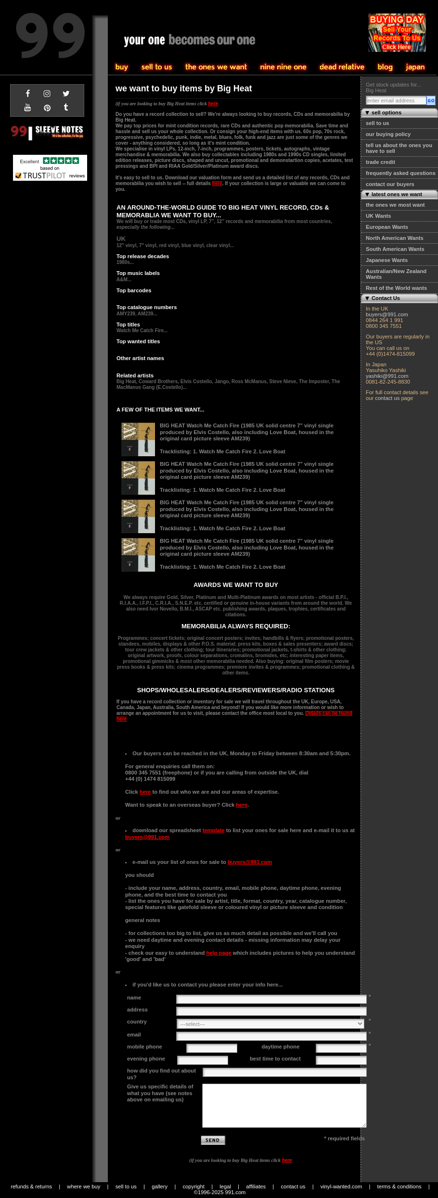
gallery (159, 1186)
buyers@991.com (387, 314)
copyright (194, 1186)
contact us (387, 398)
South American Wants (395, 249)
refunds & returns (31, 1186)
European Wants (387, 227)
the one (283, 67)
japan (415, 67)
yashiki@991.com (387, 376)
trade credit (380, 162)
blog (385, 67)
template (214, 830)
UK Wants (378, 216)
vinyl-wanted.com (341, 1186)
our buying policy (388, 134)
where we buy (83, 1186)
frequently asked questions (401, 173)
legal (225, 1186)
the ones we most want (395, 205)
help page (218, 953)
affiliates (256, 1186)
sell (122, 67)
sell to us (377, 123)
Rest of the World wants (396, 288)
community (342, 67)
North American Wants (395, 238)
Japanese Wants (387, 260)
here (213, 103)
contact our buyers (390, 184)
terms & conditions (399, 1186)
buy (157, 67)
